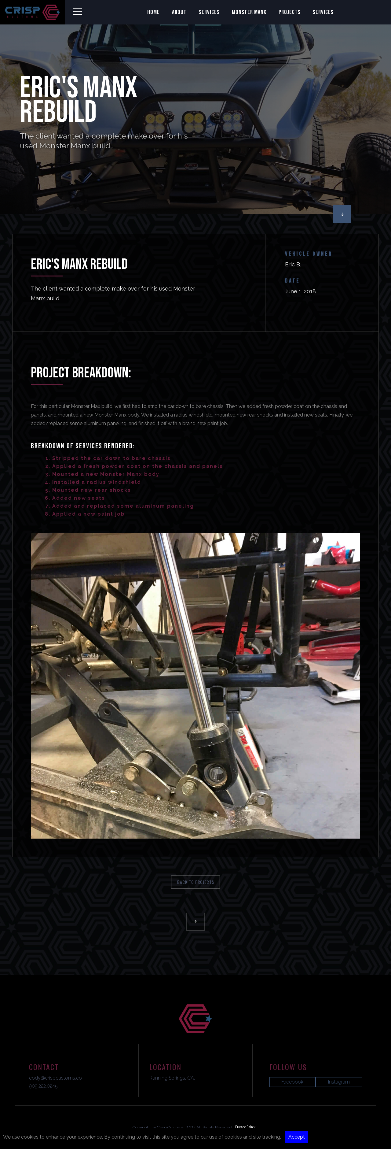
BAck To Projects (195, 882)
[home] (32, 12)
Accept (296, 1137)
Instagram (339, 1082)
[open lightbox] (195, 752)
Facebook (292, 1082)
